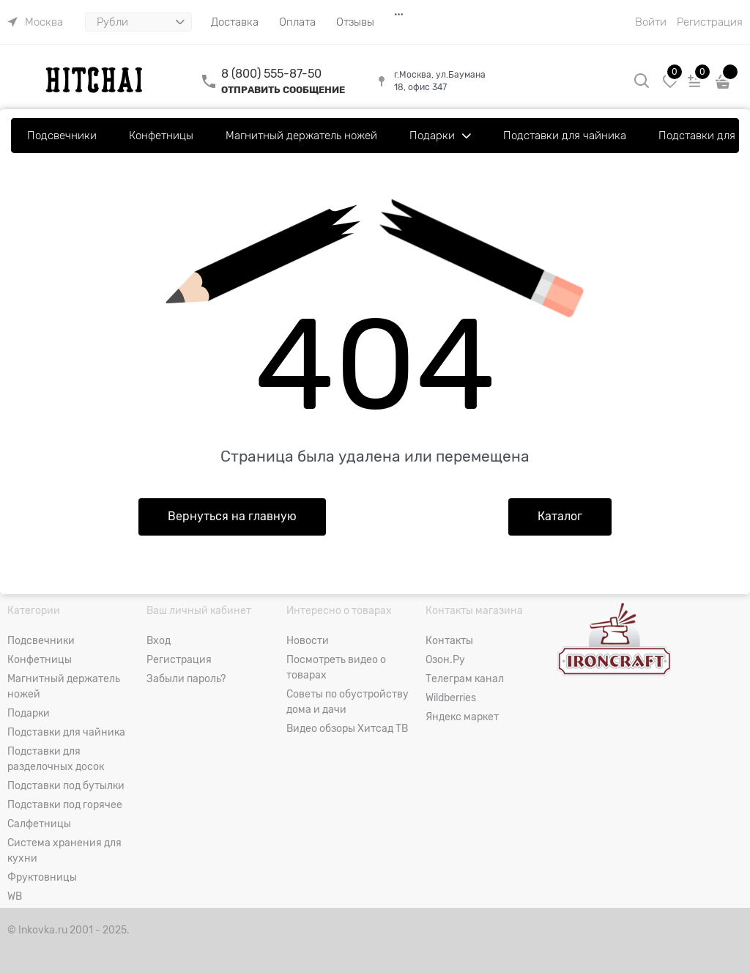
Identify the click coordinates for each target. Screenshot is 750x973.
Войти (651, 22)
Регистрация (710, 22)
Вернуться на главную (232, 516)
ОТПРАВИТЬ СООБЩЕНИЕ (283, 89)
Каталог (560, 516)
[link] (35, 22)
